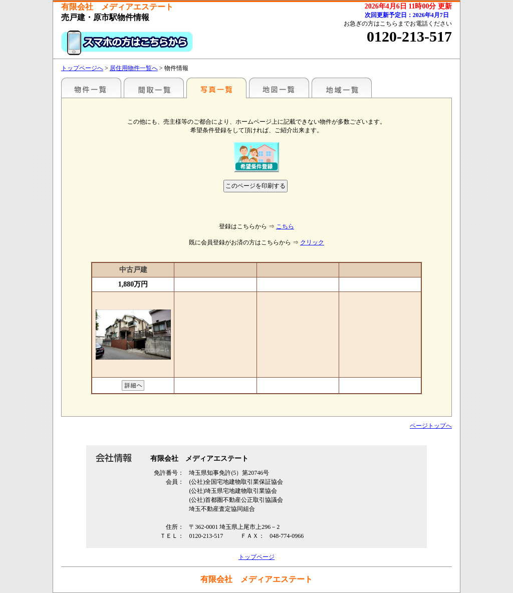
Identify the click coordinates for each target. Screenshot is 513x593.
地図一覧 (279, 88)
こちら (285, 226)
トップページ (256, 556)
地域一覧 (342, 88)
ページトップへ (431, 425)
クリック (312, 242)
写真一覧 (216, 88)
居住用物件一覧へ (134, 68)
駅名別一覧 (91, 88)
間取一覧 (154, 88)
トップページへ (82, 68)
